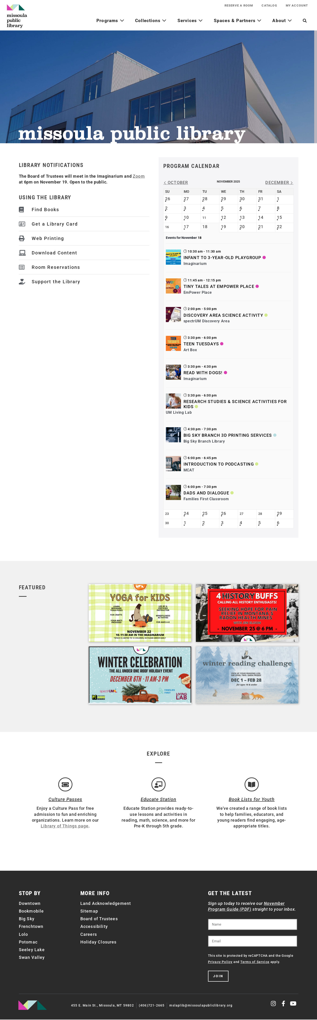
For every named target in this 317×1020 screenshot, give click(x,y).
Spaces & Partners (238, 20)
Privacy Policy (220, 962)
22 (279, 226)
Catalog (268, 5)
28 (205, 198)
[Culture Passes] (65, 784)
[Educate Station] (158, 784)
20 (242, 226)
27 (186, 198)
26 (167, 198)
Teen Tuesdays (201, 343)
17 (186, 226)
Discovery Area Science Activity (223, 315)
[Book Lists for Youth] (251, 784)
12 (223, 217)
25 (205, 513)
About (282, 20)
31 (260, 198)
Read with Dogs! (203, 372)
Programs (110, 20)
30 (242, 198)
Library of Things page (65, 826)
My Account (296, 5)
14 (260, 217)
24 (186, 513)
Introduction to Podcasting (219, 464)
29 (223, 198)
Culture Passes (65, 800)
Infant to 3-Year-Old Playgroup (222, 257)
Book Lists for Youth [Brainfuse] (252, 800)
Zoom (139, 176)
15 (279, 217)
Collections (151, 20)
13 (242, 217)
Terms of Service (254, 962)
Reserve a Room (237, 5)
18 (205, 226)
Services (190, 20)
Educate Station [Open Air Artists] (158, 800)
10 (186, 217)
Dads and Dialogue (206, 492)
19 (223, 226)
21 (260, 226)
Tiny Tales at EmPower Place (219, 286)
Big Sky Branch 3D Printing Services (228, 435)
